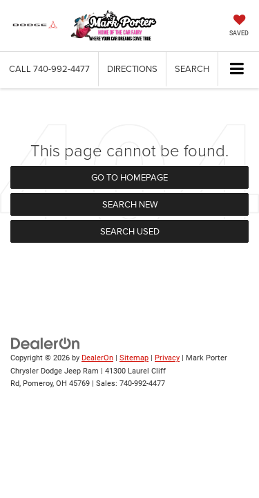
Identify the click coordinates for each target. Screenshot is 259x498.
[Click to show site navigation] (237, 69)
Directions (132, 68)
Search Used (130, 231)
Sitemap (133, 357)
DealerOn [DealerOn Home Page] (97, 357)
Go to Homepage (129, 177)
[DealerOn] (45, 343)
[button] (49, 68)
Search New (129, 204)
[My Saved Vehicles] (239, 26)
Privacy (167, 357)
